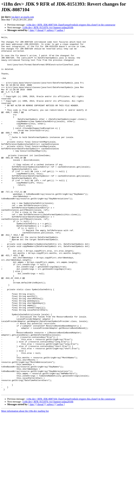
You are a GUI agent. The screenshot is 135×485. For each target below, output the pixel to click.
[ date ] (32, 30)
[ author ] (60, 30)
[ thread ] (40, 30)
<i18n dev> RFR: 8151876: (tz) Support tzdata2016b (47, 27)
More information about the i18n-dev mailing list (25, 482)
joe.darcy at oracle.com (22, 17)
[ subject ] (50, 30)
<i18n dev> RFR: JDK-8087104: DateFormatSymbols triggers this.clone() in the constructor (70, 24)
